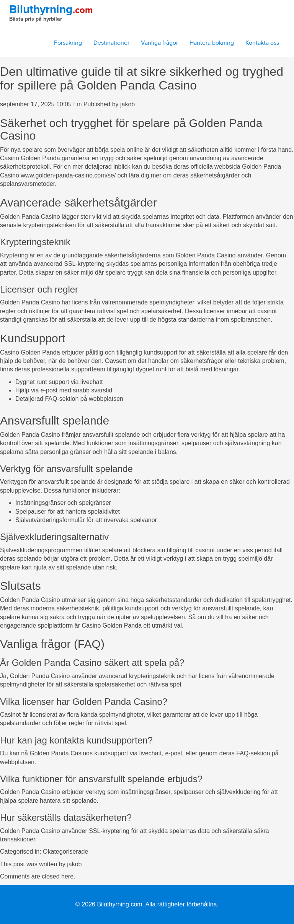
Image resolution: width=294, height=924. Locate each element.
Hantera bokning (211, 43)
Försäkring (68, 43)
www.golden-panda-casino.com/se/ (68, 175)
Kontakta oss (262, 43)
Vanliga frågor (159, 43)
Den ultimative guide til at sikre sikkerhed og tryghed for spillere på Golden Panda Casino (141, 78)
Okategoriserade (65, 851)
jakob (127, 104)
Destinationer (111, 43)
